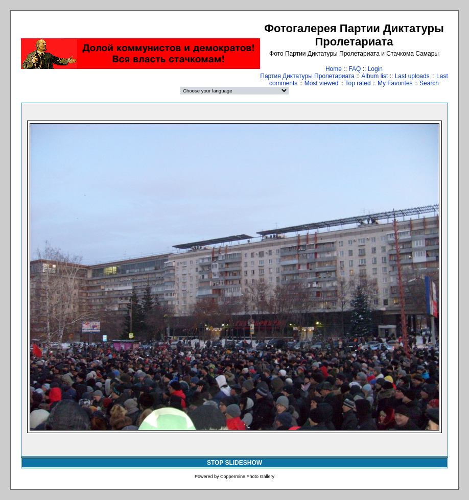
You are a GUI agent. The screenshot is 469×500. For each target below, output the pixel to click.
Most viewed (321, 83)
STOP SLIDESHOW (234, 462)
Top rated (358, 83)
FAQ (354, 69)
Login (375, 69)
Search (429, 83)
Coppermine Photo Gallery (247, 476)
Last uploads (412, 76)
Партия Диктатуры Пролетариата (307, 76)
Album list (374, 76)
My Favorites (395, 83)
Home (333, 69)
